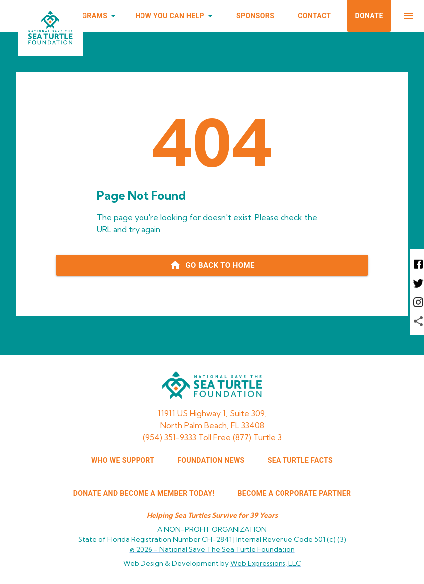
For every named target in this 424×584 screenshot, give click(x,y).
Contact (314, 16)
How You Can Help (175, 16)
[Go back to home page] (212, 265)
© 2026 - (212, 549)
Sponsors (255, 16)
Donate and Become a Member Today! (144, 493)
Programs (94, 16)
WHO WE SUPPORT (122, 460)
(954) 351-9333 (169, 437)
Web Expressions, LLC (265, 563)
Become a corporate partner (294, 493)
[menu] (408, 16)
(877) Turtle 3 (257, 437)
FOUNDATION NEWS (210, 460)
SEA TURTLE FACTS (300, 460)
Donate (369, 16)
